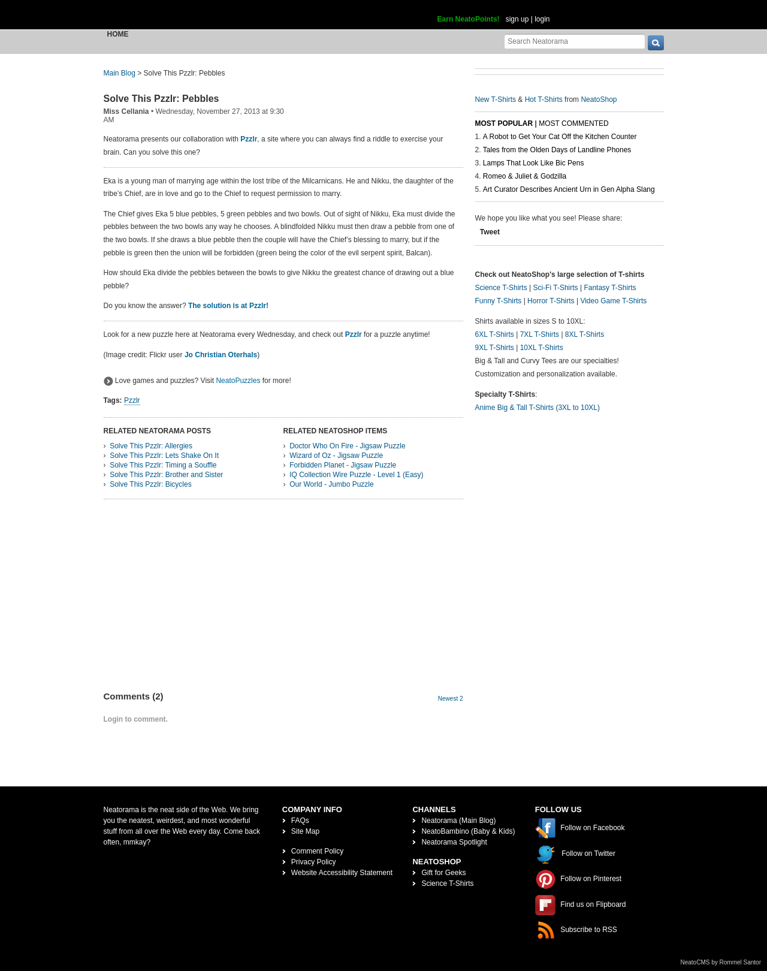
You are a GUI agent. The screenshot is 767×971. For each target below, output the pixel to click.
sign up (517, 19)
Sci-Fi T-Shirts (555, 288)
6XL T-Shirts (494, 334)
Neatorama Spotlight (454, 842)
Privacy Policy (313, 862)
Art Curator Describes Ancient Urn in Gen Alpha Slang (569, 189)
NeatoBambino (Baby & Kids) (468, 831)
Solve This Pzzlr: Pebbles (161, 99)
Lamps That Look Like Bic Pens (533, 163)
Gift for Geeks (443, 873)
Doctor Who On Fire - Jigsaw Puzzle (347, 446)
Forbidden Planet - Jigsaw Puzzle (342, 465)
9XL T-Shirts (494, 347)
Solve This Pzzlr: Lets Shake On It (164, 455)
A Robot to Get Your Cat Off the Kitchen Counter (560, 136)
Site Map (305, 831)
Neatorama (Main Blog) (458, 820)
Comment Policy (317, 851)
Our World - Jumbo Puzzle (331, 484)
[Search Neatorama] (575, 41)
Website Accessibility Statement (341, 873)
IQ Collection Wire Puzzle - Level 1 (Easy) (356, 475)
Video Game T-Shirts (613, 301)
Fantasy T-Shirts (610, 288)
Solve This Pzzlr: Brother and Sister (166, 475)
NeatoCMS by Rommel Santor (721, 962)
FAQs (300, 820)
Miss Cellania (126, 111)
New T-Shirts (495, 99)
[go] (656, 42)
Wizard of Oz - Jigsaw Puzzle (336, 455)
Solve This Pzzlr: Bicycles (150, 484)
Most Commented (573, 123)
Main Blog (119, 73)
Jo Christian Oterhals (221, 355)
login (542, 19)
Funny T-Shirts (498, 301)
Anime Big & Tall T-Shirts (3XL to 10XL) (537, 407)
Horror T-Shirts (550, 301)
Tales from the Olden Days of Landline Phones (557, 150)
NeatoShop (599, 99)
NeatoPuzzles (238, 380)
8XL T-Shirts (584, 334)
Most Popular (504, 123)
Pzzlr (248, 139)
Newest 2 (450, 698)
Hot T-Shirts (544, 99)
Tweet (490, 232)
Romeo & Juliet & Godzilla (524, 176)
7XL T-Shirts (539, 334)
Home (118, 34)
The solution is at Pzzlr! (228, 305)
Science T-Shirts (501, 288)
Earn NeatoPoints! (468, 19)
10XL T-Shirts (541, 347)
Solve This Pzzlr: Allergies (151, 446)
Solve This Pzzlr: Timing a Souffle (163, 465)
